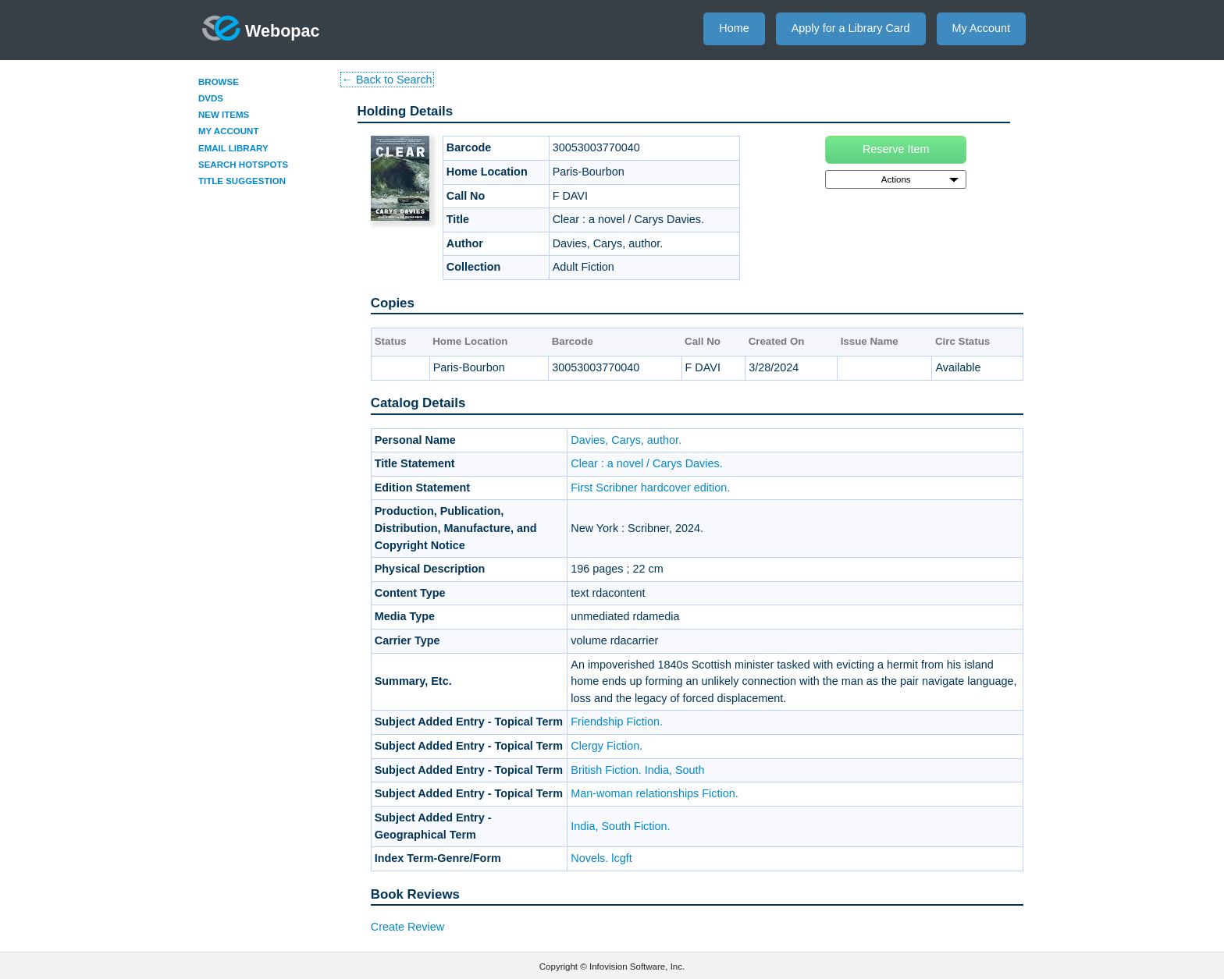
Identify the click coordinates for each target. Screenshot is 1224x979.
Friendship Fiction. (617, 721)
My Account (981, 28)
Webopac (261, 28)
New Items (223, 114)
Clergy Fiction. (606, 746)
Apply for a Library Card (851, 28)
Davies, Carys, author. (626, 440)
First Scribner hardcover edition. (650, 487)
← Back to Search (387, 79)
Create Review (407, 926)
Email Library (233, 148)
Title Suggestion (242, 181)
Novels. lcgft (601, 858)
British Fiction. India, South (637, 770)
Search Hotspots (243, 164)
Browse (218, 82)
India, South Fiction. (620, 826)
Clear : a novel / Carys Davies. (646, 463)
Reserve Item (896, 149)
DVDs (210, 98)
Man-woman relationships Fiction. (654, 793)
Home (734, 28)
